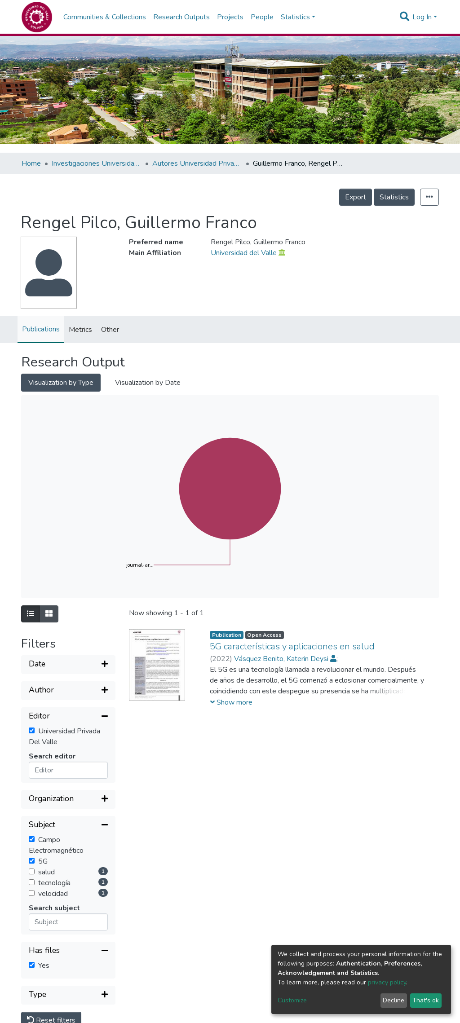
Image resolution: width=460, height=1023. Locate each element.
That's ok (425, 1000)
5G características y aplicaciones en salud (292, 646)
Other (110, 330)
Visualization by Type (60, 383)
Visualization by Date (148, 383)
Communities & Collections (104, 17)
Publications (41, 329)
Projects (230, 17)
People (262, 17)
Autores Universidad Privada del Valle (197, 163)
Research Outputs (181, 17)
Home (31, 163)
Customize (292, 1000)
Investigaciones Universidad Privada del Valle (97, 163)
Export (355, 197)
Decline (393, 1000)
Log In (422, 17)
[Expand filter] (68, 664)
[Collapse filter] (68, 716)
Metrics (80, 330)
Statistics (394, 197)
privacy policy (387, 982)
